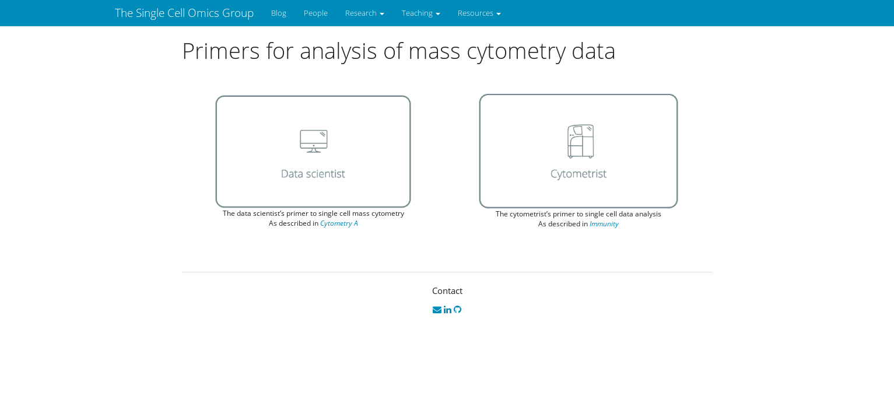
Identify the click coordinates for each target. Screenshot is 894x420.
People (316, 13)
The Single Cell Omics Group (184, 12)
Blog (278, 13)
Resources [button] (479, 13)
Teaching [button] (421, 13)
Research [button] (364, 13)
